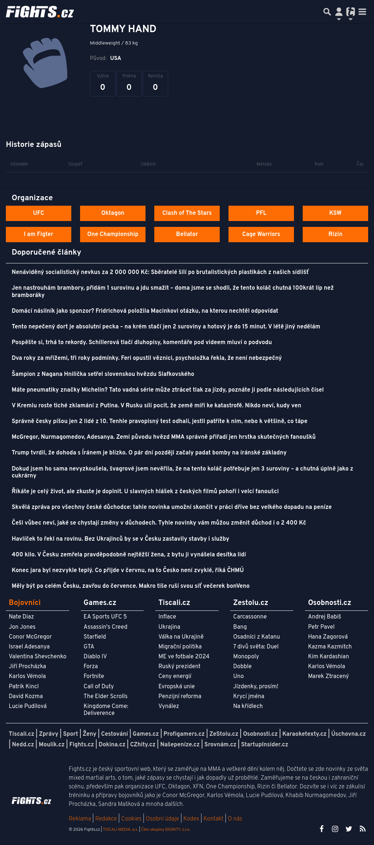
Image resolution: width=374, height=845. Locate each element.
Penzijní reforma (179, 696)
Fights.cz (81, 745)
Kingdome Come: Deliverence (106, 710)
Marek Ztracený (328, 676)
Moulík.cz (52, 745)
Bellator (187, 234)
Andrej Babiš (324, 617)
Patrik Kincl (24, 686)
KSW (335, 213)
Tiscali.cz (21, 734)
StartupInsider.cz (264, 745)
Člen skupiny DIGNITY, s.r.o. (165, 829)
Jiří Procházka (27, 666)
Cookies (131, 819)
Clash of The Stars (187, 213)
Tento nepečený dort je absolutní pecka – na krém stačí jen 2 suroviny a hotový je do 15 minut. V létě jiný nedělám (166, 327)
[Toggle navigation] (362, 11)
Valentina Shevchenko (38, 657)
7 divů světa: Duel (256, 647)
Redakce (106, 819)
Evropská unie (176, 686)
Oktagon (112, 213)
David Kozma (26, 696)
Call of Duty (99, 686)
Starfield (95, 637)
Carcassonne (250, 617)
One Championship (112, 234)
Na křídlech (248, 706)
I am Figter (38, 234)
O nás (235, 819)
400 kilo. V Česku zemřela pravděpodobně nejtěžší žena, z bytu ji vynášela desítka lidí (129, 555)
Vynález (168, 706)
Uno (238, 676)
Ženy (89, 734)
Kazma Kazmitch (330, 647)
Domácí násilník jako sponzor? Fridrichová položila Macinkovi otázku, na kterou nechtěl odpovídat (145, 311)
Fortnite (94, 676)
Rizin (335, 234)
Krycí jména (248, 696)
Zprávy (48, 734)
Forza (91, 666)
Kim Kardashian (328, 657)
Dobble (242, 666)
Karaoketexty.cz (304, 734)
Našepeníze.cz (180, 745)
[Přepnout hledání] (327, 11)
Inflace (167, 617)
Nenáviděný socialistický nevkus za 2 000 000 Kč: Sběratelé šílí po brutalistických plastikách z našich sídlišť (160, 272)
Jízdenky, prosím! (256, 686)
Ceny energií (174, 676)
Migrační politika (179, 647)
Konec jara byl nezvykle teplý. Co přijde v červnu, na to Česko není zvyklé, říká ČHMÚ (128, 570)
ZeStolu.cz (223, 734)
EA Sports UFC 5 (105, 617)
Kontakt (214, 819)
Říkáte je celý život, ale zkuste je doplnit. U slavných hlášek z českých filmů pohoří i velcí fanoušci (145, 491)
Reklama (80, 819)
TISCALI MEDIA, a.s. (120, 829)
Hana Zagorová (328, 637)
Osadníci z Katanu (256, 637)
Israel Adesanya (29, 647)
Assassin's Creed (106, 627)
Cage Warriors (261, 234)
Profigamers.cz (184, 734)
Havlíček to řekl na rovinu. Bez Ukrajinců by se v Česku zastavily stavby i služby (120, 539)
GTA (89, 647)
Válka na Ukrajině (181, 637)
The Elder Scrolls (106, 696)
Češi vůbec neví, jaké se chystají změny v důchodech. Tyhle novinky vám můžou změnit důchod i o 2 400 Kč (159, 523)
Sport (70, 734)
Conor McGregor (30, 637)
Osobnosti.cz (260, 734)
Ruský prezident (179, 666)
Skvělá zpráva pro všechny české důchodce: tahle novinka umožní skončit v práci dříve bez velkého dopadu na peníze (172, 507)
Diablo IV (95, 657)
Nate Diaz (21, 617)
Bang (240, 627)
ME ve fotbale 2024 (183, 657)
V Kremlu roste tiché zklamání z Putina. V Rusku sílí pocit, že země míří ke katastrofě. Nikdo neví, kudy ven (156, 406)
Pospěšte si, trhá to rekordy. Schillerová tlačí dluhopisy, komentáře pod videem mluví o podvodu (142, 342)
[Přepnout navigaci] (339, 11)
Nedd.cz (23, 745)
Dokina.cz (112, 745)
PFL (261, 213)
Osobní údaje (162, 819)
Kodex (192, 819)
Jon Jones (22, 627)
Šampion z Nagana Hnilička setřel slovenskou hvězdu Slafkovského (103, 374)
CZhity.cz (142, 745)
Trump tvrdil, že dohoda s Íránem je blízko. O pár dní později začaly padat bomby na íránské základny (149, 453)
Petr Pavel (321, 627)
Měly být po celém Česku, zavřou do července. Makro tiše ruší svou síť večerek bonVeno (131, 586)
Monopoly (246, 657)
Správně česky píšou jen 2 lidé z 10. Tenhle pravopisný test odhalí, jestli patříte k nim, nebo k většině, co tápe (159, 421)
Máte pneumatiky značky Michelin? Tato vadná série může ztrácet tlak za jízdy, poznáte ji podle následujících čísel (168, 390)
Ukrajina (169, 627)
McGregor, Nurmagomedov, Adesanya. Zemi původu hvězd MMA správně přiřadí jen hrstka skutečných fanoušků (164, 437)
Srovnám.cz (220, 745)
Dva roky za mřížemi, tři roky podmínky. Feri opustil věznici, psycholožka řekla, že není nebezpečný (147, 358)
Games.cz (146, 734)
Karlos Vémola (27, 676)
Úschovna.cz (348, 734)
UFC (38, 213)
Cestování (114, 734)
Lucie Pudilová (28, 706)
